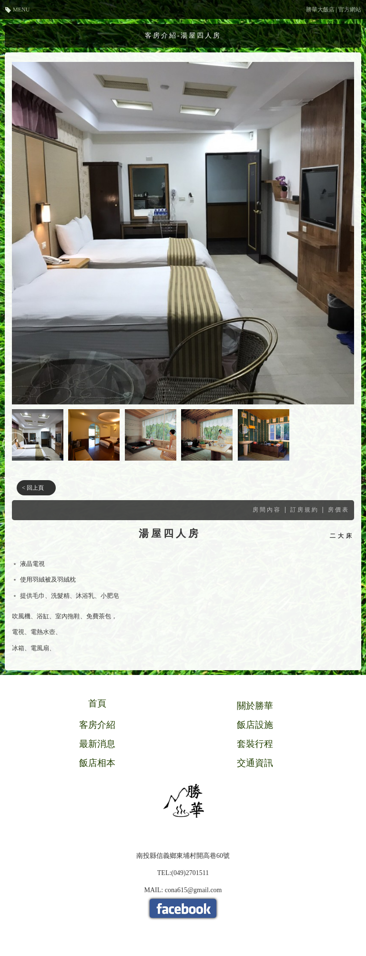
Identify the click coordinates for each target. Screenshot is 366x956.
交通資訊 (255, 763)
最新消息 (97, 744)
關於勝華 (255, 706)
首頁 (97, 703)
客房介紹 (97, 725)
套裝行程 (255, 744)
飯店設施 (255, 725)
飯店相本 (97, 763)
